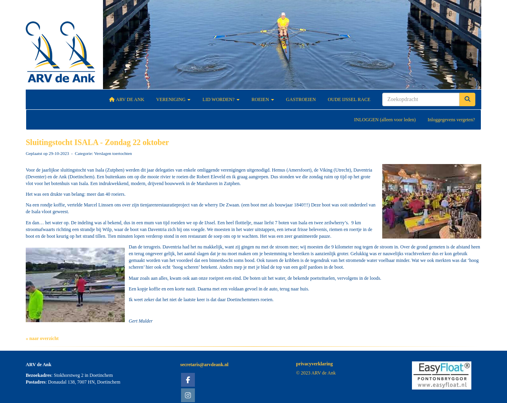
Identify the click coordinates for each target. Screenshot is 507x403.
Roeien (263, 99)
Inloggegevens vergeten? (451, 119)
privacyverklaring (314, 364)
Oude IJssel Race (349, 99)
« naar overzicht (42, 338)
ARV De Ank (127, 99)
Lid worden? (221, 99)
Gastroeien (301, 99)
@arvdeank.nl (204, 364)
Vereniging (173, 99)
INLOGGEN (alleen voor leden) (385, 119)
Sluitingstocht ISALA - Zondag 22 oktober (97, 142)
